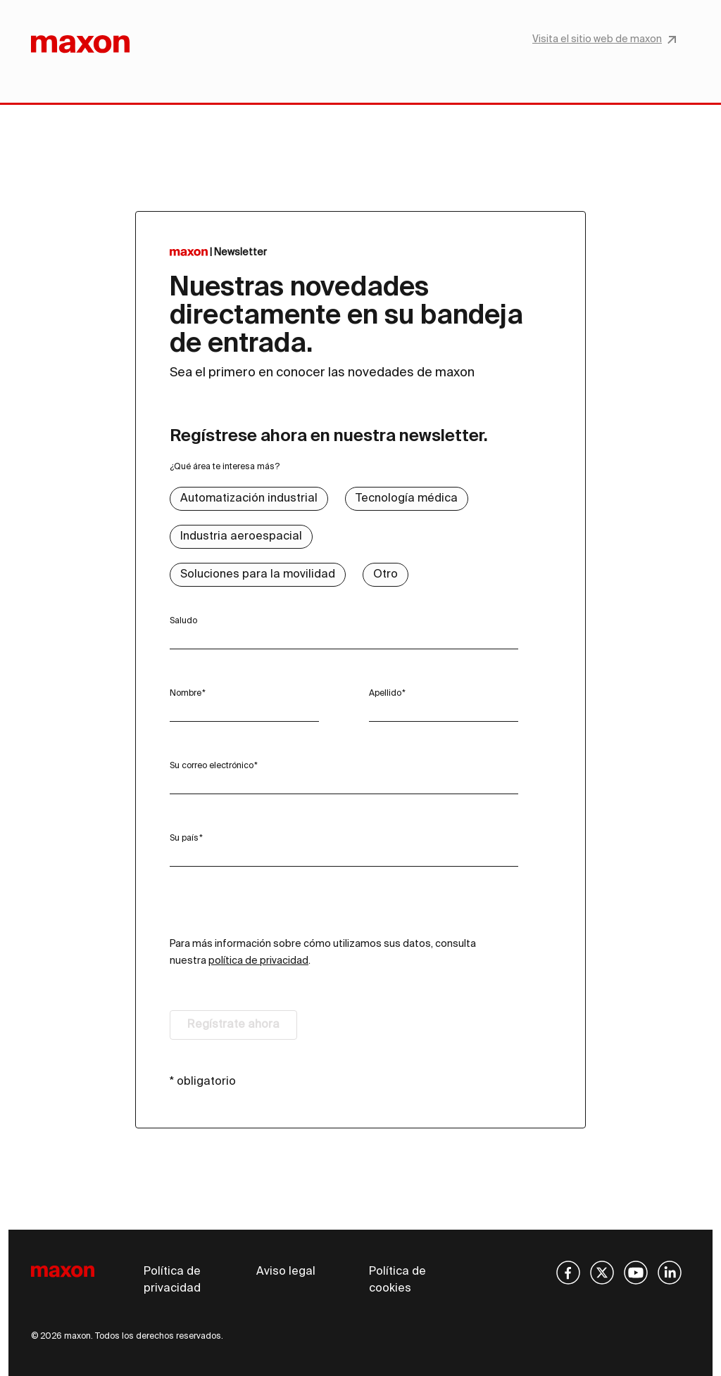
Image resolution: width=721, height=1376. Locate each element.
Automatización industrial (249, 498)
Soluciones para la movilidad (257, 574)
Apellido (385, 693)
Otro (385, 574)
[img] (568, 1273)
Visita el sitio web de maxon (604, 39)
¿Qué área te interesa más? (225, 467)
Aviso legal (285, 1272)
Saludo (183, 621)
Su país (184, 838)
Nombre (185, 693)
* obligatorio (203, 1082)
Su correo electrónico (211, 766)
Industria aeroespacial (241, 536)
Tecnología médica (407, 498)
